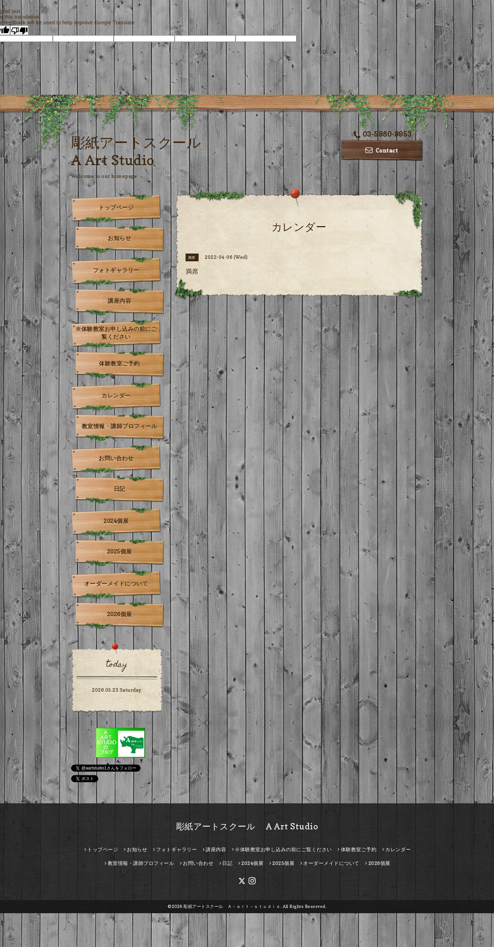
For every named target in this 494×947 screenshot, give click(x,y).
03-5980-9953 (383, 134)
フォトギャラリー (116, 270)
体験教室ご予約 (119, 363)
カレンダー (116, 395)
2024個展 (116, 520)
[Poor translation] (19, 30)
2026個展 (119, 614)
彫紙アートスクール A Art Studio (247, 826)
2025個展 (119, 551)
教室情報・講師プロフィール (119, 426)
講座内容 (119, 300)
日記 (119, 488)
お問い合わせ (116, 458)
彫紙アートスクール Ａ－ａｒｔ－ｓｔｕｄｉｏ (231, 906)
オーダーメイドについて (116, 583)
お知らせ (119, 238)
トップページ (116, 207)
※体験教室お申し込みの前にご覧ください (116, 332)
